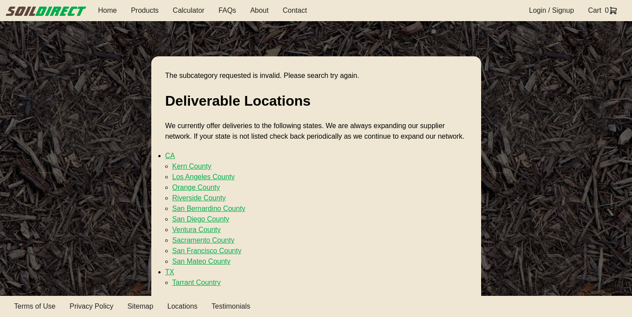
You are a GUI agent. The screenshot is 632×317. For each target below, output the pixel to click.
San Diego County (201, 219)
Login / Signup (551, 10)
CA (170, 155)
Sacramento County (203, 240)
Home (107, 10)
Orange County (196, 187)
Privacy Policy (91, 306)
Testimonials (231, 306)
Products (145, 10)
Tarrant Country (196, 282)
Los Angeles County (203, 177)
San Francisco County (206, 250)
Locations (183, 306)
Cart (594, 10)
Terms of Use (34, 306)
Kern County (192, 166)
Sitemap (140, 306)
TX (169, 272)
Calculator (189, 10)
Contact (295, 10)
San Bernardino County (208, 208)
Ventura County (196, 229)
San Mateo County (201, 261)
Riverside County (199, 198)
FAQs (227, 10)
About (259, 10)
